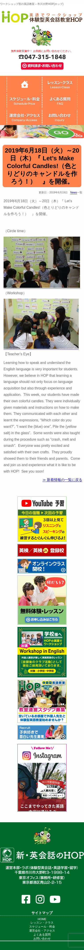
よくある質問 (42, 934)
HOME (42, 919)
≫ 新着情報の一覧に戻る (62, 480)
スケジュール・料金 (42, 926)
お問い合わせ (42, 938)
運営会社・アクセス (42, 930)
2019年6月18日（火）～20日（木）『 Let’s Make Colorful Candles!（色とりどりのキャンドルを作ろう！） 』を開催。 (42, 166)
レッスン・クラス (42, 922)
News (73, 192)
